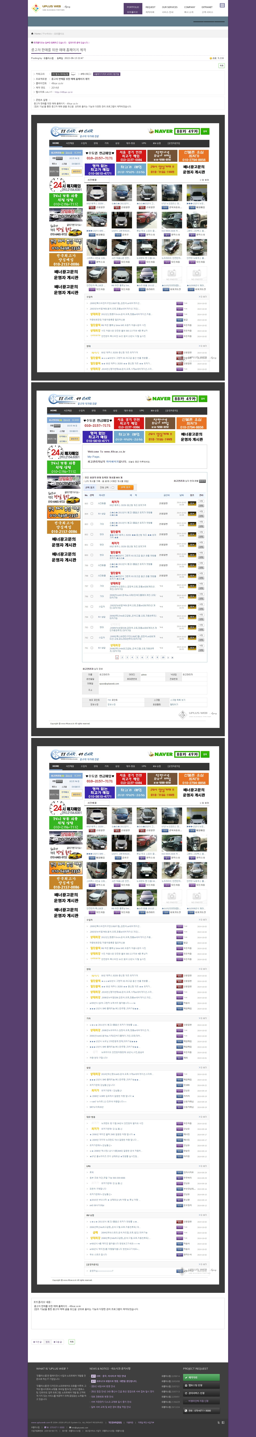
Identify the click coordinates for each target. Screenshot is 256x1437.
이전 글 (37, 1342)
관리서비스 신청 (194, 1393)
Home (36, 33)
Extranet (207, 10)
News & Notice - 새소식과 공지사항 (110, 1368)
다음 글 (58, 1342)
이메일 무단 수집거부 (146, 1422)
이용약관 (129, 1422)
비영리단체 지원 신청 (196, 1401)
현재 (47, 1342)
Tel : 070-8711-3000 (54, 1427)
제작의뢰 (191, 1377)
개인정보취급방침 (115, 1422)
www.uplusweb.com (40, 1422)
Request (150, 10)
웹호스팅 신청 (193, 1385)
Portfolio (133, 10)
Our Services (170, 10)
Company (189, 10)
